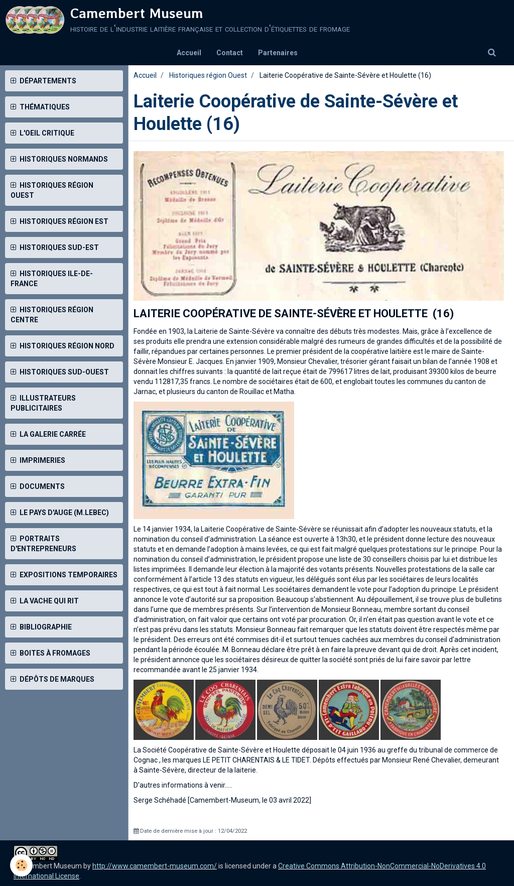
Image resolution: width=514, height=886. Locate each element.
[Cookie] (21, 865)
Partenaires (278, 53)
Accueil (189, 53)
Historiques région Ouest (208, 75)
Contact (229, 53)
